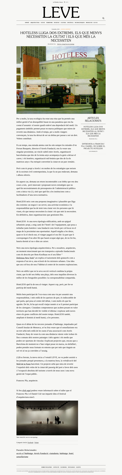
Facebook (30, 442)
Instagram (71, 467)
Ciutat (43, 22)
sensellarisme (22, 457)
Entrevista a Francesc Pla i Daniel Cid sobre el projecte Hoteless (93, 146)
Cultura (63, 22)
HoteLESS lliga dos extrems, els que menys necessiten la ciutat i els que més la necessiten (93, 131)
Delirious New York (25, 258)
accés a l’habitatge (24, 453)
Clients (78, 467)
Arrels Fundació (41, 453)
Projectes (89, 22)
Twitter (36, 442)
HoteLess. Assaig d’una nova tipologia (65, 44)
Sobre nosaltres (46, 467)
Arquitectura (34, 22)
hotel (72, 453)
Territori (49, 22)
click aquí (26, 390)
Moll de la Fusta (23, 364)
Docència (70, 22)
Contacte (56, 467)
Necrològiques (80, 22)
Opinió (27, 22)
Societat (56, 22)
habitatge (64, 453)
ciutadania (54, 453)
